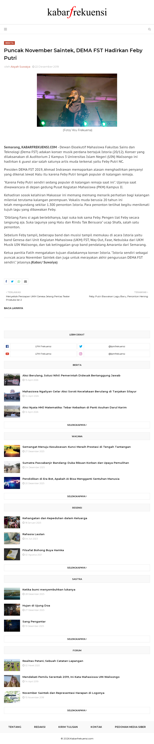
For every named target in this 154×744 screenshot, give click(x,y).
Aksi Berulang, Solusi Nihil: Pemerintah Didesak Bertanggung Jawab (71, 375)
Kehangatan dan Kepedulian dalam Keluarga (54, 518)
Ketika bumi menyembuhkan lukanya (48, 589)
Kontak (96, 726)
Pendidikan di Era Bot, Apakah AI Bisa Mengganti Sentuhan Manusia (71, 478)
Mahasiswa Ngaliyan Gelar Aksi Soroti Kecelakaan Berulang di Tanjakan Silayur (79, 391)
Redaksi (40, 726)
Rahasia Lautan (33, 534)
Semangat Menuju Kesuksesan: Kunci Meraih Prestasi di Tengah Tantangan (76, 446)
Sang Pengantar (34, 621)
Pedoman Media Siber (130, 726)
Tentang (14, 726)
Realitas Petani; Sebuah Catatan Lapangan (52, 660)
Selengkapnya (76, 425)
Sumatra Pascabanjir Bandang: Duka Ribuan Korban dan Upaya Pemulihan (75, 462)
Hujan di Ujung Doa (36, 605)
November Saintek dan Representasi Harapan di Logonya (63, 692)
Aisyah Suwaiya (20, 66)
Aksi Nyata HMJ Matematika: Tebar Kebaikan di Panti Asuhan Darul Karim (74, 407)
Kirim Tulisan (68, 726)
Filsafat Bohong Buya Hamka (43, 550)
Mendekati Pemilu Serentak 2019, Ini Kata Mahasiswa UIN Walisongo (71, 676)
